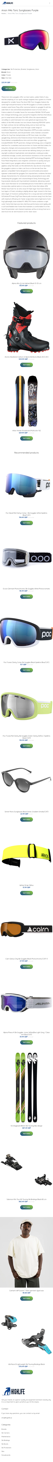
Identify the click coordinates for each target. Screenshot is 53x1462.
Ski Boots (5, 1444)
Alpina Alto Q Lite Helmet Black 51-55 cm (26, 283)
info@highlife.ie (7, 1418)
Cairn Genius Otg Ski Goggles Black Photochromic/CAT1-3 (26, 959)
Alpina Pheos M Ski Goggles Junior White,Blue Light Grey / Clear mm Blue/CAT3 (26, 1033)
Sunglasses (31, 69)
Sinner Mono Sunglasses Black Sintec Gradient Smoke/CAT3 (26, 812)
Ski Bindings (6, 1440)
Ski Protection (15, 69)
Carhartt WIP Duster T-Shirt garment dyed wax (26, 1291)
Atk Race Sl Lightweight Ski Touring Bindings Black (26, 1364)
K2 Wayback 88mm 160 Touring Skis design (26, 1126)
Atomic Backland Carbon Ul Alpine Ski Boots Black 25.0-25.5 (26, 357)
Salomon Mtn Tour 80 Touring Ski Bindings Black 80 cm (26, 1199)
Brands (23, 69)
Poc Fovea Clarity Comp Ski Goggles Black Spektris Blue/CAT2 (26, 662)
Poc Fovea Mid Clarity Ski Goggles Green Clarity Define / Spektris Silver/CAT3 (26, 737)
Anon (37, 69)
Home (4, 13)
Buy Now (9, 88)
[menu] (50, 3)
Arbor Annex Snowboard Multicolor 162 (26, 431)
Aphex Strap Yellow (27, 885)
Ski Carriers (6, 1433)
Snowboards (6, 1455)
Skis (3, 1451)
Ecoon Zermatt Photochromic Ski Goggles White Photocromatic (26, 589)
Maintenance (6, 1437)
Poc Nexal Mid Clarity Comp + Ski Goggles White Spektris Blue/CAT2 (26, 514)
